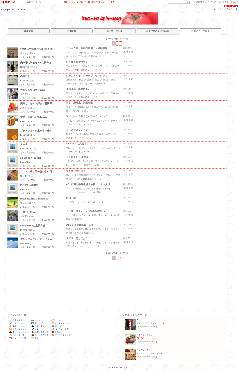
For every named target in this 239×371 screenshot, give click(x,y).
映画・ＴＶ (38, 326)
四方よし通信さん (28, 53)
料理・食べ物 (35, 2)
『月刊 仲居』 (28, 212)
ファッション (16, 323)
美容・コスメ (16, 326)
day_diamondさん (28, 148)
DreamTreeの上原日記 (32, 225)
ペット (36, 320)
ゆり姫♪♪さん (26, 176)
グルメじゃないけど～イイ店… (37, 239)
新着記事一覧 (48, 57)
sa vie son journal (30, 158)
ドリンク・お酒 (17, 338)
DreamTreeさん (27, 230)
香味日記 (25, 76)
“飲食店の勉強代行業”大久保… (37, 49)
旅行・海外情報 (39, 335)
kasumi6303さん (28, 135)
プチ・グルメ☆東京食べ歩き (36, 130)
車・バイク (58, 326)
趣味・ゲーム (38, 323)
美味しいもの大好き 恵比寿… (37, 103)
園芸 (35, 338)
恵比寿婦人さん (27, 108)
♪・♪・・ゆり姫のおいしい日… (37, 171)
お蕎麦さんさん (27, 216)
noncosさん (25, 189)
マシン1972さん (28, 203)
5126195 (230, 6)
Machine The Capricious (34, 198)
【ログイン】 (232, 9)
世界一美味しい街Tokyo (33, 117)
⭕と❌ (140, 338)
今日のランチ (142, 350)
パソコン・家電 (60, 329)
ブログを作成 (222, 2)
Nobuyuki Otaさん (28, 67)
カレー (140, 320)
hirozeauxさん (27, 80)
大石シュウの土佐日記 (32, 90)
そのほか (57, 332)
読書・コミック (39, 332)
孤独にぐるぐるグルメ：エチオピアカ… (154, 323)
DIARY (11, 9)
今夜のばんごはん (144, 335)
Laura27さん (26, 162)
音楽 (35, 329)
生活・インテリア (18, 332)
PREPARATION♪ (29, 185)
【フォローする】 (217, 9)
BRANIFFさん (27, 243)
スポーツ (57, 320)
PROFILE (20, 9)
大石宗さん (25, 94)
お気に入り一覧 (27, 57)
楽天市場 (234, 2)
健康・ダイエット (18, 329)
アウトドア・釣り (61, 323)
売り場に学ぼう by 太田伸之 (35, 62)
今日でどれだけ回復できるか (149, 353)
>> (202, 2)
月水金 (24, 144)
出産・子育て (16, 320)
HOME (4, 9)
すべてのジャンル (61, 335)
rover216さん (26, 121)
